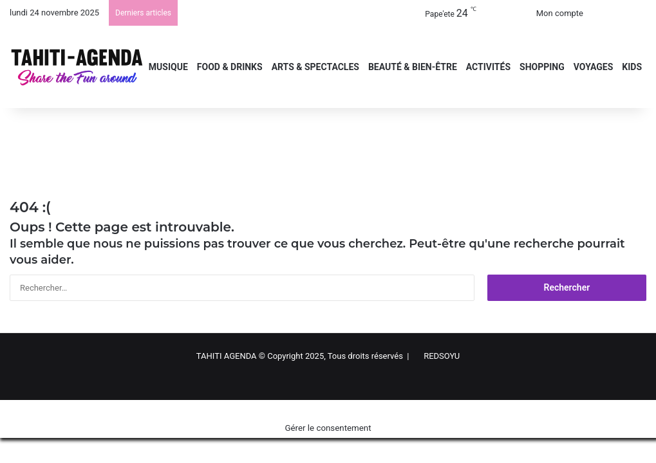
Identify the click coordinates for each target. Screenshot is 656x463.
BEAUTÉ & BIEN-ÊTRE (412, 67)
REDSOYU (442, 356)
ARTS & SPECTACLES (315, 67)
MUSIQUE (168, 67)
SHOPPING (542, 67)
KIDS (632, 67)
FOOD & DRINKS (230, 67)
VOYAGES (594, 67)
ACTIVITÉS (488, 67)
